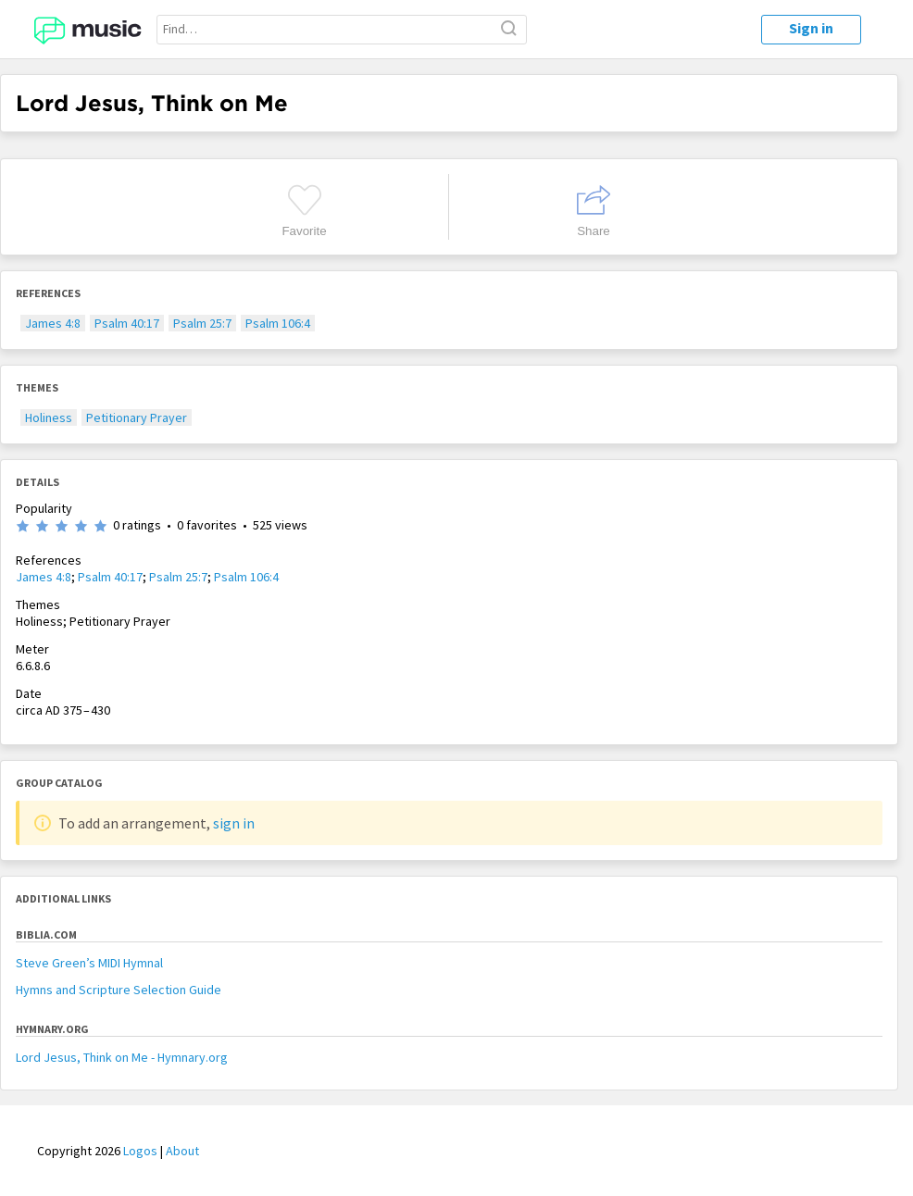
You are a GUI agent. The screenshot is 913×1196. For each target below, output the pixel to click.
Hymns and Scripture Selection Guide (118, 989)
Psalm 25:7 (202, 323)
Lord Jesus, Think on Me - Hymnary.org (122, 1057)
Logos (140, 1150)
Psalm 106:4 (277, 323)
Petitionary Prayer (136, 417)
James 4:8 (53, 323)
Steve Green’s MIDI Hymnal (89, 962)
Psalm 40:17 (126, 323)
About (182, 1150)
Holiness (48, 417)
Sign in (811, 28)
